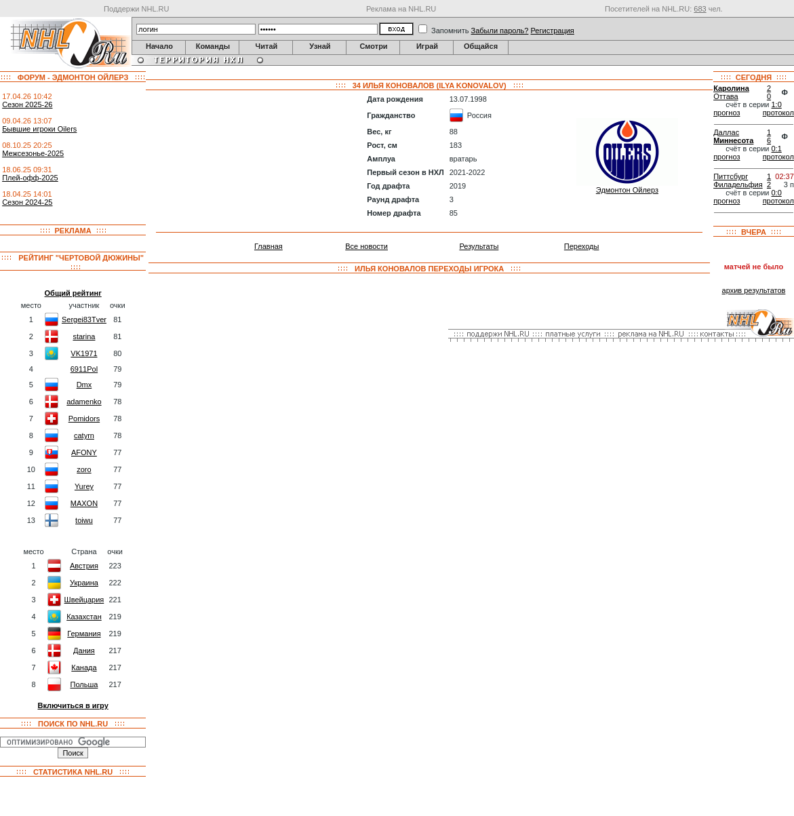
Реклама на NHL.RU (401, 9)
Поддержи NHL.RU (136, 9)
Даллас (726, 132)
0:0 (777, 193)
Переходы (581, 246)
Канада (83, 667)
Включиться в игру (72, 705)
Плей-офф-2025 (30, 178)
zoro (84, 469)
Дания (84, 650)
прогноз (726, 113)
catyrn (84, 435)
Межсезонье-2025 (33, 153)
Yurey (84, 486)
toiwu (84, 520)
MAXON (84, 503)
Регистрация (552, 30)
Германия (83, 633)
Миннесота (733, 140)
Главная (268, 246)
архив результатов (754, 290)
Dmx (84, 385)
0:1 (777, 148)
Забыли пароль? (500, 30)
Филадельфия (738, 184)
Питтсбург (730, 176)
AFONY (84, 452)
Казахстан (84, 617)
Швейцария (84, 600)
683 (700, 9)
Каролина (731, 88)
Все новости (366, 246)
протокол (778, 113)
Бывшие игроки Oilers (39, 129)
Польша (84, 684)
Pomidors (84, 418)
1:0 (777, 104)
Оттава (725, 96)
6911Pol (84, 369)
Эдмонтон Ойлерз (627, 190)
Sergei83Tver (84, 319)
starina (84, 336)
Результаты (478, 246)
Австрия (84, 566)
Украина (84, 583)
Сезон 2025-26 (27, 104)
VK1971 (84, 353)
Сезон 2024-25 (27, 202)
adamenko (83, 401)
